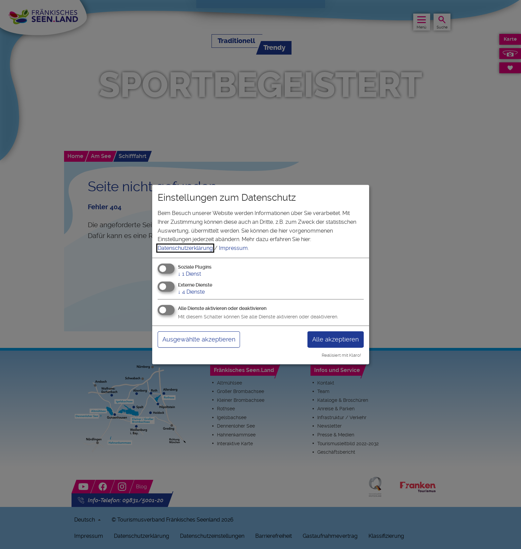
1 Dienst (189, 274)
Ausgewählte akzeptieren (198, 339)
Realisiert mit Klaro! (341, 355)
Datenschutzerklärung (185, 248)
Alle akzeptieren (335, 339)
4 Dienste (191, 292)
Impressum (233, 248)
